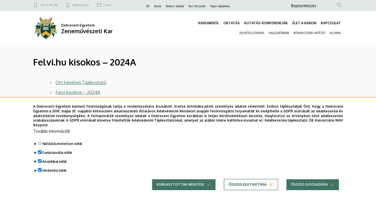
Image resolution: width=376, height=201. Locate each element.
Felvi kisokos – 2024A (78, 92)
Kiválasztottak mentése (180, 192)
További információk (51, 139)
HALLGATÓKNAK (279, 33)
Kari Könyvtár (197, 6)
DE (148, 6)
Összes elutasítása (248, 192)
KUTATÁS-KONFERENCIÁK (266, 23)
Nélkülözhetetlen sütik (62, 152)
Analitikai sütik (54, 170)
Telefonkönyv (80, 5)
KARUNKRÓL (208, 23)
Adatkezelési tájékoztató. (286, 128)
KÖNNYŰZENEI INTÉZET (309, 33)
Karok (157, 6)
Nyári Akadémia (220, 6)
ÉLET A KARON (304, 23)
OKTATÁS (231, 23)
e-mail (107, 5)
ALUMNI (335, 33)
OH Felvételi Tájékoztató (81, 82)
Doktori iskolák (175, 6)
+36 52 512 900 (49, 5)
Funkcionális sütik (57, 161)
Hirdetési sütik (54, 178)
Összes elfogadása (309, 192)
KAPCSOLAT (331, 23)
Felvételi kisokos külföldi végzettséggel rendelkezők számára (117, 102)
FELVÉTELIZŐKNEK (252, 33)
